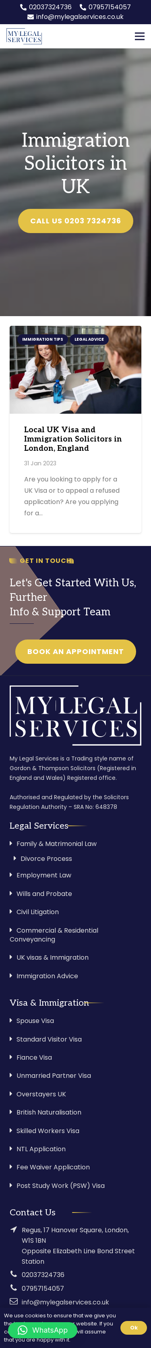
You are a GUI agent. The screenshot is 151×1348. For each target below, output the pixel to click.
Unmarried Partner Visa (54, 1075)
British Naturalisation (49, 1112)
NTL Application (41, 1149)
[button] (42, 1330)
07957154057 (43, 1288)
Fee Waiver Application (53, 1167)
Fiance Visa (34, 1057)
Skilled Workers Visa (48, 1130)
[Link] (24, 36)
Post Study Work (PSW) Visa (61, 1185)
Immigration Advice (47, 976)
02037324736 (43, 1274)
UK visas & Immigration (53, 957)
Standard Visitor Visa (49, 1039)
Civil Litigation (38, 912)
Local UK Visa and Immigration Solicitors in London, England (73, 439)
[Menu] (140, 36)
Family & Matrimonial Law (57, 843)
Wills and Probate (44, 893)
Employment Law (44, 875)
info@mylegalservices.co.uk (65, 1302)
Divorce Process (46, 858)
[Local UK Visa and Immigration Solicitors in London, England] (75, 370)
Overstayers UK (41, 1094)
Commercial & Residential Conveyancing (54, 935)
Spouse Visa (35, 1020)
